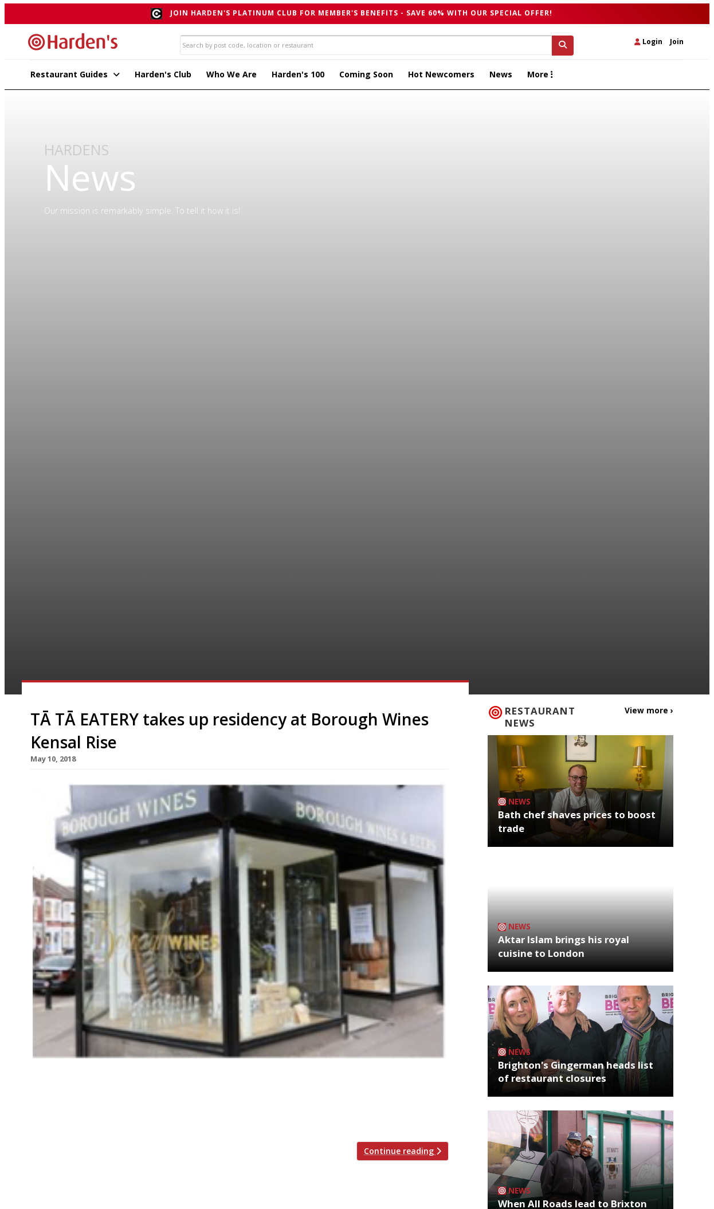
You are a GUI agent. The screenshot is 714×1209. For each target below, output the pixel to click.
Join (677, 41)
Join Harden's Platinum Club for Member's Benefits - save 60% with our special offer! (361, 13)
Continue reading (402, 1154)
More (540, 77)
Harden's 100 (298, 77)
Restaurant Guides (75, 77)
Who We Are (231, 77)
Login (648, 41)
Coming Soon (366, 77)
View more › (652, 713)
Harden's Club (163, 77)
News (500, 77)
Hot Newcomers (441, 77)
